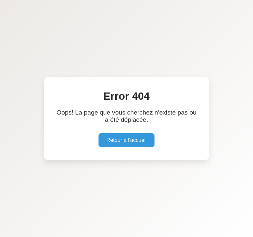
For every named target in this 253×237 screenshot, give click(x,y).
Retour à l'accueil (126, 140)
